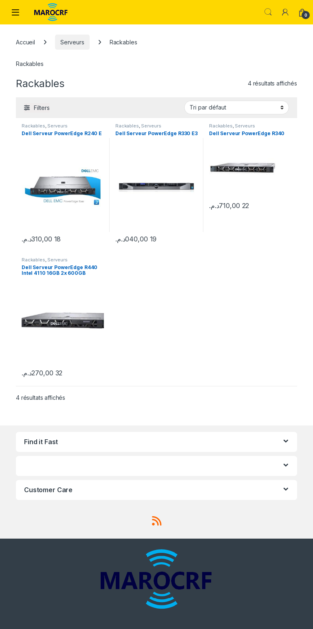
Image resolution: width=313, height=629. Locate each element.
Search (268, 12)
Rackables (33, 126)
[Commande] (236, 107)
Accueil (25, 42)
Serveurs (72, 42)
